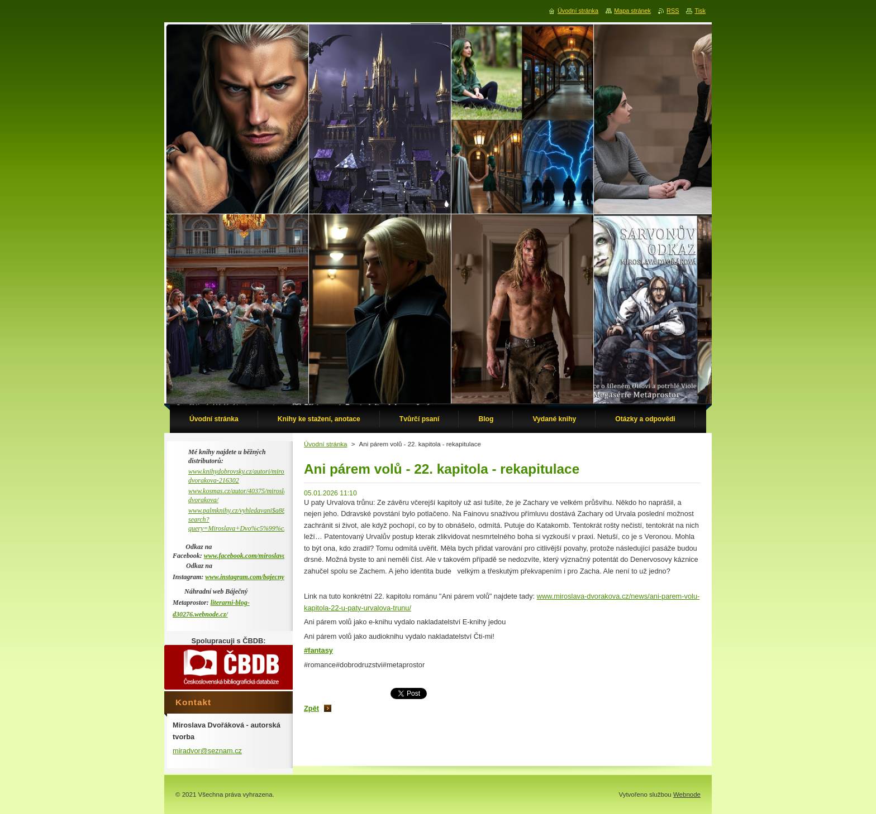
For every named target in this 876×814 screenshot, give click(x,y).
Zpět (311, 708)
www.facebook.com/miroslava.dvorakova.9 (262, 556)
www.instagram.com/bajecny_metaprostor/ (263, 577)
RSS (672, 10)
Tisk (700, 10)
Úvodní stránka (325, 444)
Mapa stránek (632, 10)
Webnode (687, 794)
